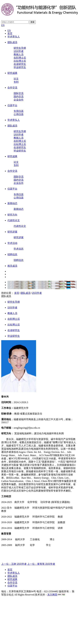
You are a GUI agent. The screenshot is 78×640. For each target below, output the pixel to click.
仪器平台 (12, 105)
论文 (16, 78)
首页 (9, 33)
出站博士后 (20, 61)
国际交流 (19, 93)
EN (2, 25)
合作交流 (12, 87)
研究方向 (12, 214)
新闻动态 (12, 203)
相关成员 (12, 266)
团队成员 (12, 42)
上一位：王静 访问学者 (14, 564)
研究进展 (12, 231)
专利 (16, 82)
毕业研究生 (20, 67)
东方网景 (52, 594)
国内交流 (19, 96)
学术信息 (19, 248)
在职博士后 (20, 57)
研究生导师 (20, 48)
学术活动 (12, 243)
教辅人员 (19, 54)
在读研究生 (20, 64)
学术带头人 (13, 36)
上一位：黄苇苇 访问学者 (41, 564)
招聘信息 (12, 254)
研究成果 (12, 73)
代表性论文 (13, 220)
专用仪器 (19, 111)
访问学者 (19, 51)
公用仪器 (19, 114)
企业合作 (19, 99)
